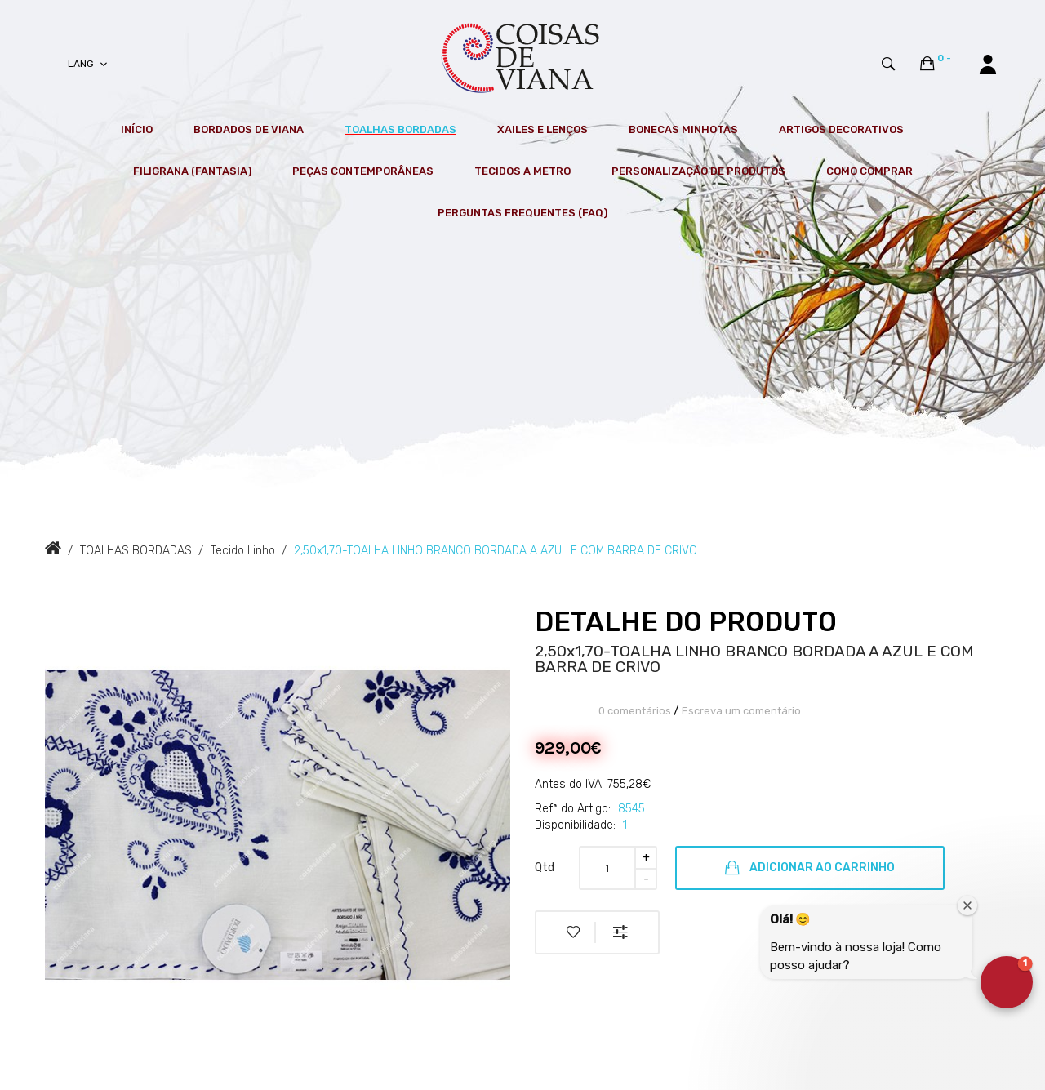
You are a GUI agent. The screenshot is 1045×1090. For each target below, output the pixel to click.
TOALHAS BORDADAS (136, 551)
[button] (1007, 982)
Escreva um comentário (741, 711)
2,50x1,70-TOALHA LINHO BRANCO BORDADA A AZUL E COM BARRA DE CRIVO (495, 551)
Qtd (544, 867)
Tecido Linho (243, 551)
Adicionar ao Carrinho (810, 868)
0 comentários (634, 711)
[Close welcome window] (967, 905)
